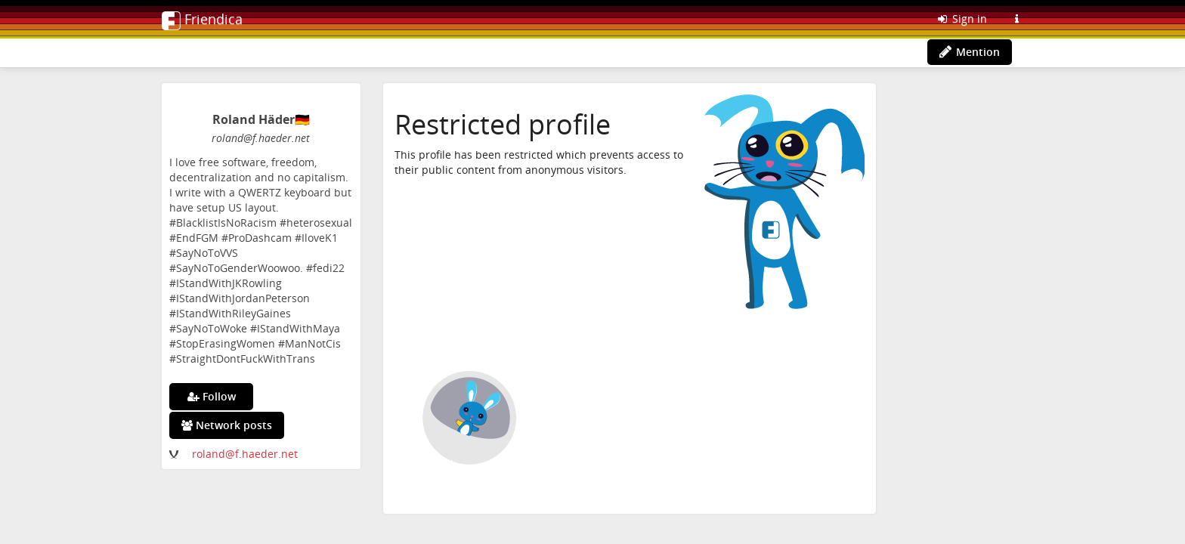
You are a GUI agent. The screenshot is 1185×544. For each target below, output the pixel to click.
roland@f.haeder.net (245, 454)
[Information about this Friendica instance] (1016, 19)
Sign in (961, 18)
